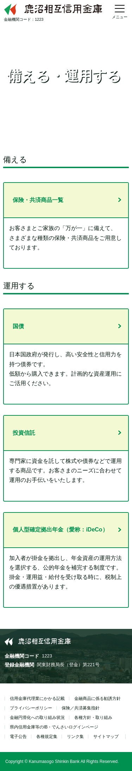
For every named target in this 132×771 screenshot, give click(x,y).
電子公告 (18, 736)
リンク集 (75, 736)
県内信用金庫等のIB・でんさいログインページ (54, 727)
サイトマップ (106, 736)
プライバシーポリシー (31, 708)
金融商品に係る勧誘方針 (97, 698)
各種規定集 (46, 736)
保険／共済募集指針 (81, 708)
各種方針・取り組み (93, 717)
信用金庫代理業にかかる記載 (37, 698)
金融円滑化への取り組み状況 (37, 717)
